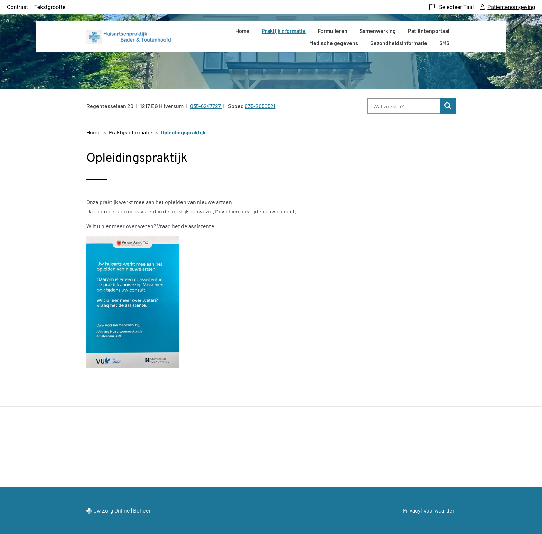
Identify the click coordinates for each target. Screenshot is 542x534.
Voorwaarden (439, 510)
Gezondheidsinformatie (398, 42)
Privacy (411, 510)
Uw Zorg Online (111, 510)
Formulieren (332, 30)
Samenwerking (377, 30)
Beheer (142, 510)
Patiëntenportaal (428, 30)
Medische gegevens (333, 42)
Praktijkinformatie (284, 30)
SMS (444, 42)
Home (242, 30)
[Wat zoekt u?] (403, 106)
